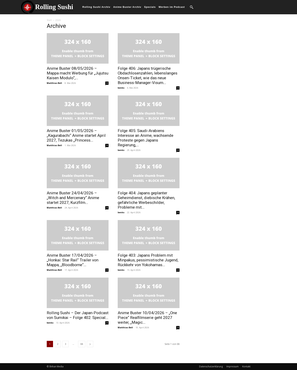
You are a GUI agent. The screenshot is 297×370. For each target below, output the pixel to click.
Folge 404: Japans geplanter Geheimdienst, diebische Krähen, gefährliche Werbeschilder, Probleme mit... (146, 200)
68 (81, 344)
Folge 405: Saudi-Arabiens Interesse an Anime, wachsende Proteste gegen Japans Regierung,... (145, 137)
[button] (191, 7)
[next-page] (90, 344)
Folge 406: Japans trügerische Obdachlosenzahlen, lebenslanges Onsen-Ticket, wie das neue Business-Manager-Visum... (147, 75)
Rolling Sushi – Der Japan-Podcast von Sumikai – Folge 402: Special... (78, 315)
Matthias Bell (54, 83)
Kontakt (246, 366)
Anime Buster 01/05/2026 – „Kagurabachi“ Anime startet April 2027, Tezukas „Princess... (76, 135)
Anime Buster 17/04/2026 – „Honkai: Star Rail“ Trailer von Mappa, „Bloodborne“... (72, 260)
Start (49, 20)
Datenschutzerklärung (211, 366)
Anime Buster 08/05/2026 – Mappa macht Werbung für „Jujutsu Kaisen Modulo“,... (77, 73)
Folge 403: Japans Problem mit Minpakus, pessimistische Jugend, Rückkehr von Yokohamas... (148, 260)
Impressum (232, 366)
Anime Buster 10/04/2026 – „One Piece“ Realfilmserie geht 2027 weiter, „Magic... (147, 318)
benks (121, 87)
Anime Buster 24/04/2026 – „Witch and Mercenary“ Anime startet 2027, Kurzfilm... (73, 198)
